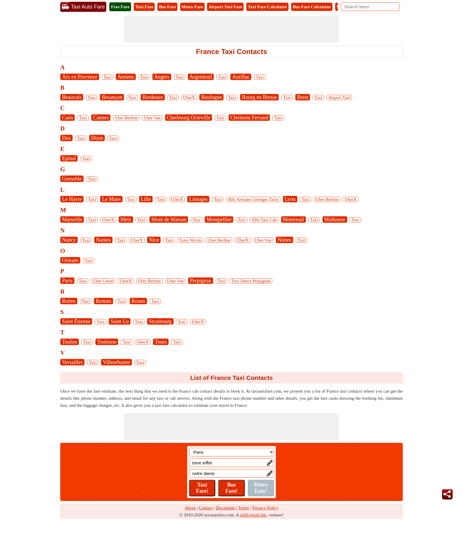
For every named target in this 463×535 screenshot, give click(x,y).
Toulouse (107, 342)
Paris (67, 281)
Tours (161, 342)
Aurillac (241, 77)
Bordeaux (152, 97)
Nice (154, 240)
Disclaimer (225, 507)
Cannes (101, 118)
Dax (66, 138)
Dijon (97, 138)
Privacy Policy (265, 507)
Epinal (69, 158)
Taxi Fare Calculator (267, 6)
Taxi (107, 77)
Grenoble (72, 179)
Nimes (284, 240)
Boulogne (211, 97)
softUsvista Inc (253, 515)
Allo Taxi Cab (264, 219)
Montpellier (218, 219)
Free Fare (120, 6)
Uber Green (103, 281)
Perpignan (200, 281)
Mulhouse (334, 219)
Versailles (72, 362)
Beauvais (71, 97)
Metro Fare (192, 6)
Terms (243, 507)
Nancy (69, 240)
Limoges (198, 199)
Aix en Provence (79, 77)
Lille (146, 199)
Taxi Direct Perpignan (250, 281)
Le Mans (111, 199)
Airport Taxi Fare (225, 6)
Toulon (69, 342)
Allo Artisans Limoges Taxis (253, 199)
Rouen (138, 301)
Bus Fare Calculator (312, 6)
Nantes (103, 240)
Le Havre (72, 199)
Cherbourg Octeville (188, 118)
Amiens (126, 77)
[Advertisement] (231, 29)
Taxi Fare (144, 6)
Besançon (112, 97)
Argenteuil (201, 77)
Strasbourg (160, 321)
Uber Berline (126, 118)
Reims (69, 301)
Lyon (290, 199)
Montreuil (293, 219)
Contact (206, 507)
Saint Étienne (76, 321)
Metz (125, 219)
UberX (189, 97)
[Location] (231, 452)
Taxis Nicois (190, 240)
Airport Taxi (339, 97)
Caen (67, 118)
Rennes (103, 301)
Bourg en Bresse (259, 97)
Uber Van (152, 118)
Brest (302, 97)
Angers (161, 77)
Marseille (72, 219)
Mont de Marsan (168, 219)
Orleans (70, 260)
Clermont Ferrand (249, 118)
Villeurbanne (116, 362)
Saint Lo (119, 321)
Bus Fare (167, 6)
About (190, 507)
